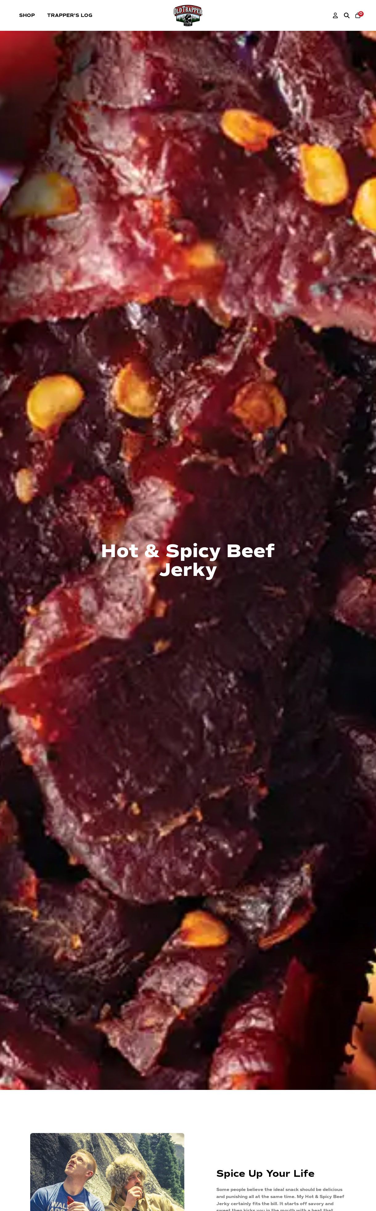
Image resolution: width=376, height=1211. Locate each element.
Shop (27, 15)
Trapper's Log (69, 15)
